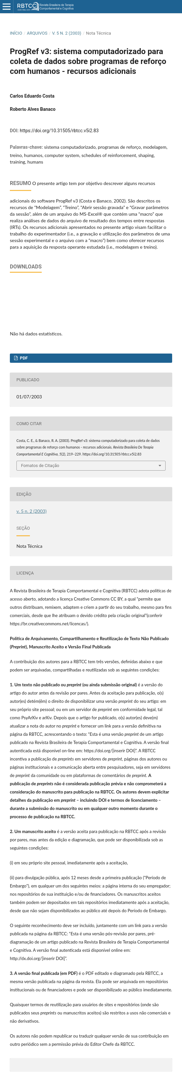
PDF (23, 358)
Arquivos (37, 33)
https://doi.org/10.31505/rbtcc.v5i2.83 (59, 130)
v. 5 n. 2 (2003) (66, 33)
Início (16, 33)
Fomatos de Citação (40, 465)
